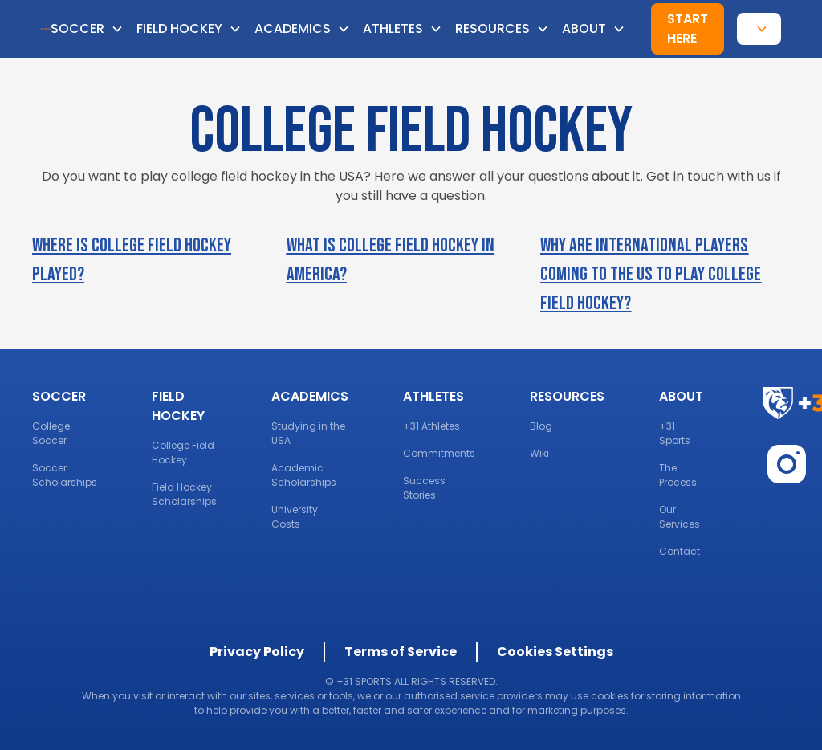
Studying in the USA (308, 433)
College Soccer (51, 433)
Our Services (679, 517)
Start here (687, 28)
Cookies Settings (555, 651)
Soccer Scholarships (64, 475)
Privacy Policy (257, 651)
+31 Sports (674, 433)
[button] (93, 29)
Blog (541, 426)
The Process (678, 475)
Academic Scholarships (303, 475)
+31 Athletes (431, 426)
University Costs (294, 517)
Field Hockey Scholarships (184, 494)
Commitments (439, 453)
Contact (679, 551)
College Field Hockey (183, 452)
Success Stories (424, 488)
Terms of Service (400, 651)
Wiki (539, 453)
